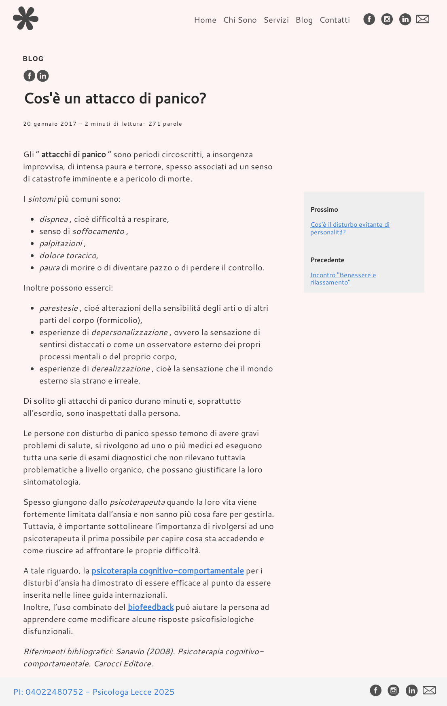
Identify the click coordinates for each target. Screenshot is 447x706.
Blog (304, 19)
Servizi (276, 19)
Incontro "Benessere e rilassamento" (343, 278)
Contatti (334, 19)
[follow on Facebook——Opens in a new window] (371, 20)
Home (205, 19)
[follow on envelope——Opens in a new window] (424, 20)
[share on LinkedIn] (42, 76)
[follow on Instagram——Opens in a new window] (389, 20)
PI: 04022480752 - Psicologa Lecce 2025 (94, 691)
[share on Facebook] (29, 76)
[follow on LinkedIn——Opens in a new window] (406, 20)
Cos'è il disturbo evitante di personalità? (350, 227)
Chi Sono (240, 19)
